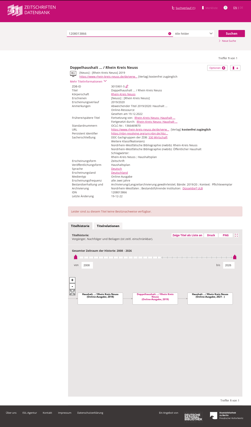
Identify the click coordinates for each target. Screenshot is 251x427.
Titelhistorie (80, 226)
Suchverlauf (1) (185, 8)
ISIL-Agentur (29, 412)
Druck (211, 235)
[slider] (155, 257)
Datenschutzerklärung (90, 412)
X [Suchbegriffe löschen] (169, 33)
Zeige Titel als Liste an (187, 235)
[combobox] (194, 33)
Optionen (217, 68)
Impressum (64, 412)
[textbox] (120, 33)
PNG (226, 235)
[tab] (80, 226)
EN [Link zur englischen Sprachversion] (235, 7)
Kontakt (47, 412)
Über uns (11, 412)
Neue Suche (227, 41)
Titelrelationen (108, 226)
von (76, 265)
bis (218, 265)
